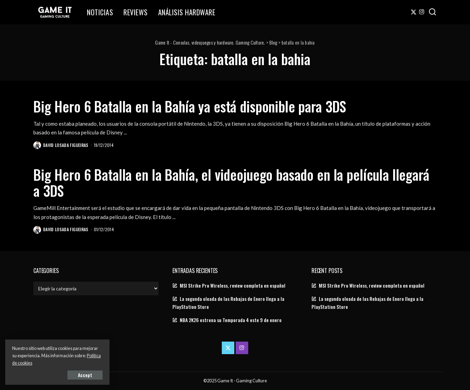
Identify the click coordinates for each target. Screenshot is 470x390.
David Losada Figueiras (66, 145)
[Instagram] (422, 12)
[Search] (432, 12)
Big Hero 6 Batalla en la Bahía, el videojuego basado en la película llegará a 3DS (231, 182)
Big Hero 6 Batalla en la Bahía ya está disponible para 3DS (189, 106)
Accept (85, 375)
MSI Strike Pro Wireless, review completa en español (232, 285)
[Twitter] (413, 12)
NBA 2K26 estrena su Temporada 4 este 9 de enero (231, 320)
